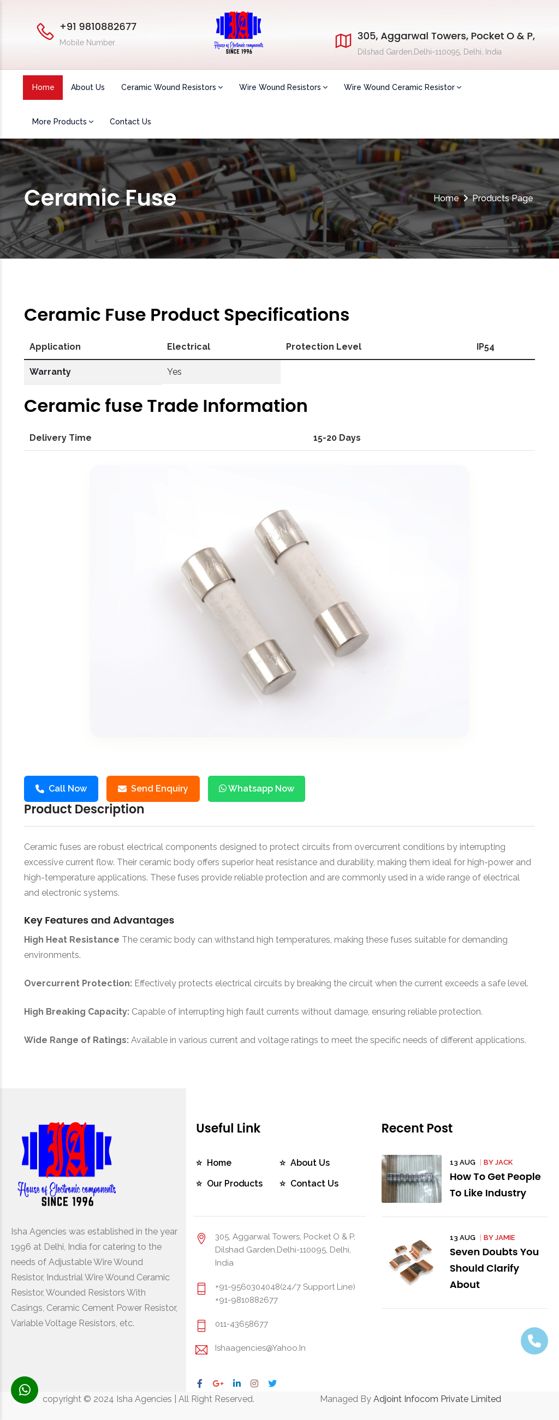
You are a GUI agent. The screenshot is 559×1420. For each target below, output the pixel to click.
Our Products (235, 1183)
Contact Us (130, 121)
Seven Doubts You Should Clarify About (495, 1268)
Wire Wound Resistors (283, 87)
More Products (62, 121)
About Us (88, 87)
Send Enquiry (153, 788)
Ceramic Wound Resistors (172, 87)
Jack (504, 1162)
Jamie (505, 1237)
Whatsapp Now (256, 788)
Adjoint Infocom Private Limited (437, 1399)
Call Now (61, 788)
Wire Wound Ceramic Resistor (402, 87)
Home (43, 87)
